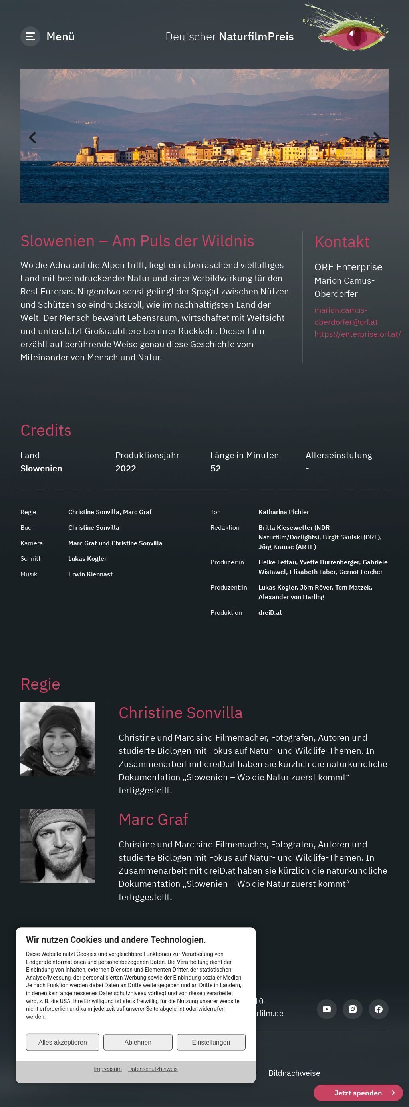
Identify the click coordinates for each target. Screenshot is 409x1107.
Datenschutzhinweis (153, 1069)
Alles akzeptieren (62, 1042)
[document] (136, 984)
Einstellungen (211, 1042)
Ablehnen (138, 1042)
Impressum (108, 1069)
